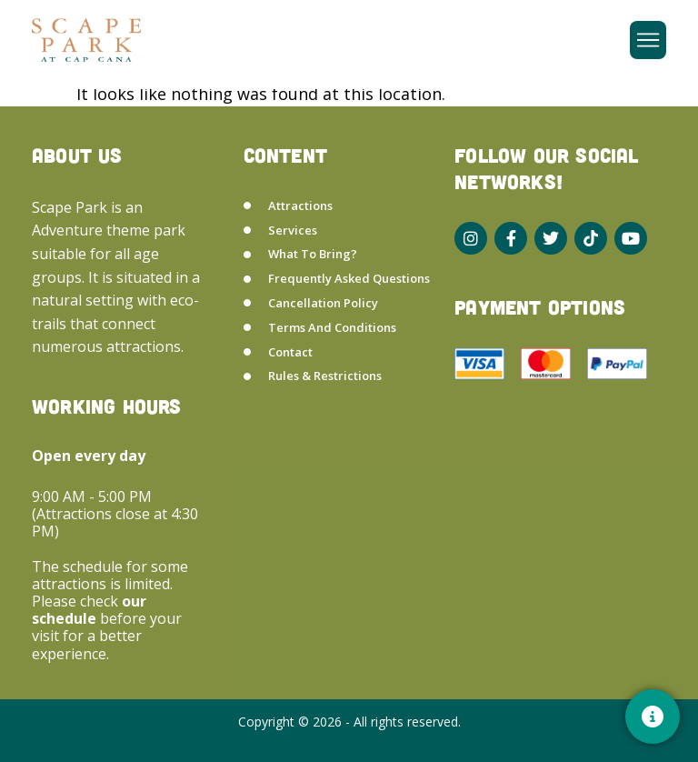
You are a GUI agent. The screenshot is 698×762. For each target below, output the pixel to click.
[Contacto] (652, 716)
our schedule (89, 609)
